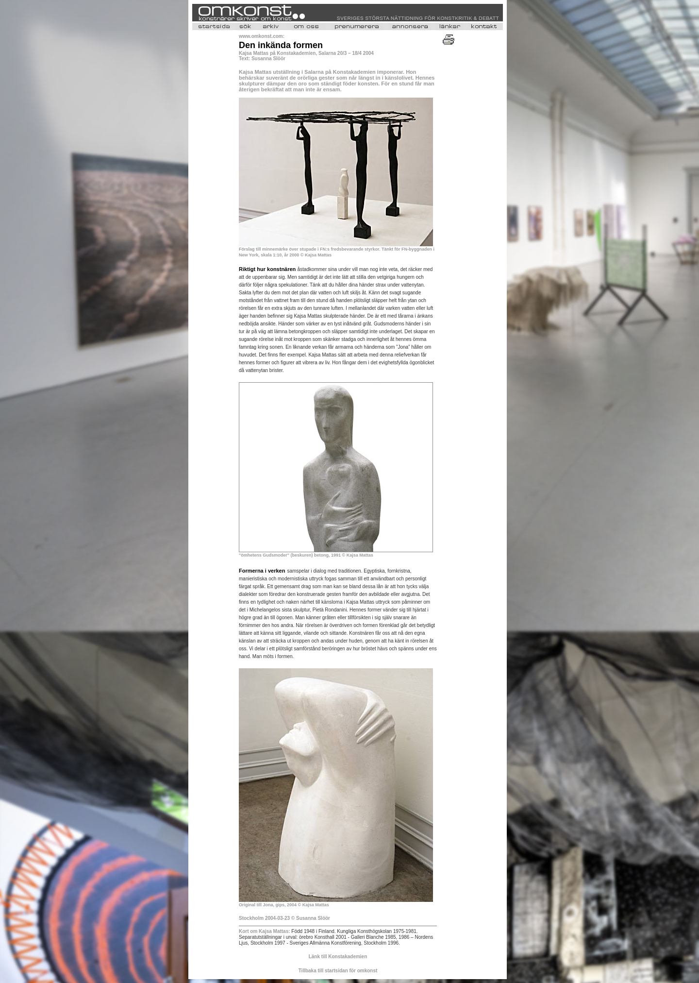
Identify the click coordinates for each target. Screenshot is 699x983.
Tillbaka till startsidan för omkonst (338, 970)
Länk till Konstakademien (338, 956)
